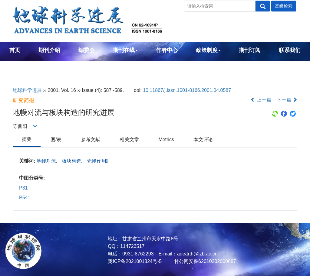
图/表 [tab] (56, 139)
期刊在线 (125, 50)
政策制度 (208, 50)
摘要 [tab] (26, 139)
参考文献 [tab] (90, 139)
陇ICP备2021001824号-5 (135, 261)
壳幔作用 (97, 161)
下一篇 (287, 99)
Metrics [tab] (166, 139)
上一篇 (260, 99)
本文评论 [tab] (203, 139)
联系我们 (290, 50)
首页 (14, 50)
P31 (23, 187)
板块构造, (73, 161)
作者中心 (167, 50)
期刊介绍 (49, 50)
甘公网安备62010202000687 (204, 261)
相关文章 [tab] (129, 139)
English (19, 66)
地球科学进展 (27, 90)
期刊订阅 (250, 50)
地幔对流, (48, 161)
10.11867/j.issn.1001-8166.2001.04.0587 (187, 90)
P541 (24, 197)
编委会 (86, 50)
